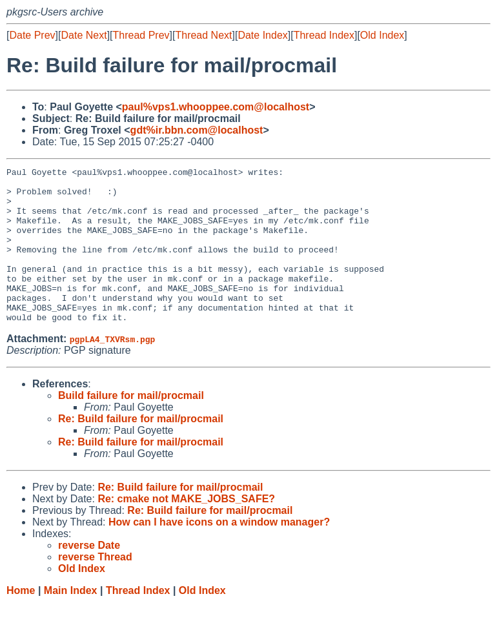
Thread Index (324, 35)
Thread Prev (141, 35)
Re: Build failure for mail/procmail (140, 449)
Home (20, 621)
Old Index (382, 35)
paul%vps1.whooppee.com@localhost (215, 106)
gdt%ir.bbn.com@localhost (196, 130)
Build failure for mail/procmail (131, 426)
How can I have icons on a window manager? (219, 552)
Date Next (84, 35)
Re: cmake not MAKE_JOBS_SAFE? (186, 529)
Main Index (70, 621)
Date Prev (32, 35)
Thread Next (203, 35)
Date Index (262, 35)
